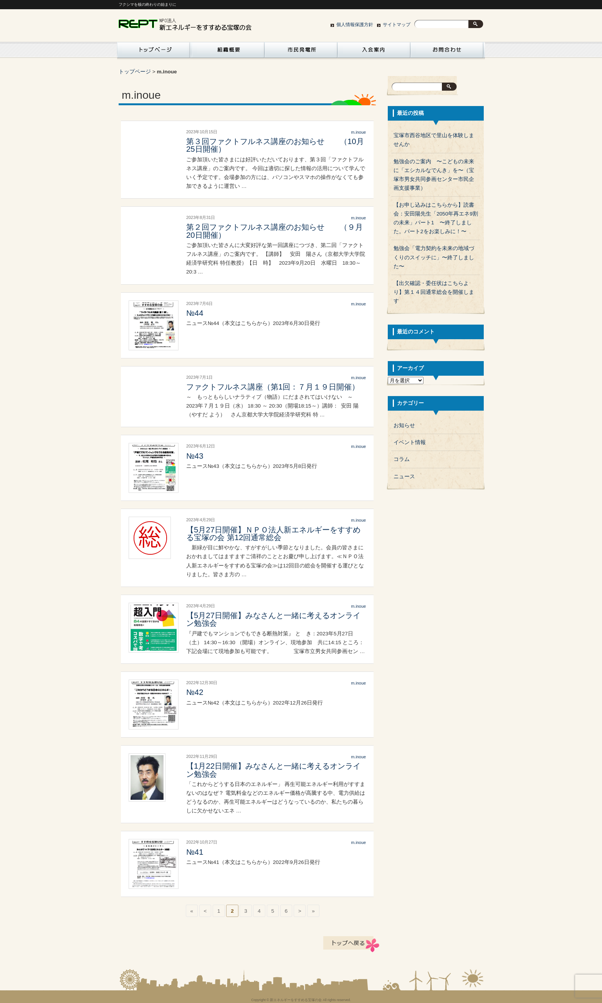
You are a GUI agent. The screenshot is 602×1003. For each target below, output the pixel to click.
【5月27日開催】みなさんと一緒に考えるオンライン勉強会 (273, 619)
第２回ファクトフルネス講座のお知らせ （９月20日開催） (274, 231)
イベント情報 (410, 442)
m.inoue (358, 132)
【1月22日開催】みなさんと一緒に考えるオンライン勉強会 (273, 770)
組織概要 (228, 52)
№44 (194, 313)
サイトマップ (396, 24)
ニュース (404, 476)
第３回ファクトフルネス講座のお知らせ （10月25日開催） (275, 145)
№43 (194, 456)
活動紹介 (153, 52)
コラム (402, 459)
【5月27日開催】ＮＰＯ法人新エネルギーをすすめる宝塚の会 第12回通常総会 (273, 534)
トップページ (135, 72)
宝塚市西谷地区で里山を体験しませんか (434, 140)
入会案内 (373, 52)
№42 (194, 692)
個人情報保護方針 (354, 24)
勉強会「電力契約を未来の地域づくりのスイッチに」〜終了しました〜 (434, 257)
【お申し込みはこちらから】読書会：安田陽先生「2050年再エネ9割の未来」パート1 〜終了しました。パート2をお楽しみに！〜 (436, 218)
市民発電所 (301, 52)
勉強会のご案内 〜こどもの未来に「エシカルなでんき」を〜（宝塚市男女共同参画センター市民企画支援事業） (434, 175)
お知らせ (404, 425)
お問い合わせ (446, 52)
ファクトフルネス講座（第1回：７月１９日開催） (272, 387)
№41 (194, 852)
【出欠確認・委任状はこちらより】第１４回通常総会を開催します (434, 292)
